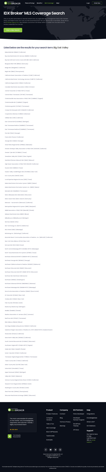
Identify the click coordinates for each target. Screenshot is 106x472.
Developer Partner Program (78, 419)
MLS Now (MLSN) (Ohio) (11, 222)
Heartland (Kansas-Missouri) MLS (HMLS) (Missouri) (19, 160)
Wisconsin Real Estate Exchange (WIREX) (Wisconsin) (20, 395)
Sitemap (62, 426)
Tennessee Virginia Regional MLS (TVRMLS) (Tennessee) (21, 357)
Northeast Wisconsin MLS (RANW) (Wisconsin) (18, 268)
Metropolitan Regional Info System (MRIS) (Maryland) (20, 206)
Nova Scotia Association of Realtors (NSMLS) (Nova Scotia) (22, 291)
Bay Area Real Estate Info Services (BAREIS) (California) (21, 56)
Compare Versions (49, 419)
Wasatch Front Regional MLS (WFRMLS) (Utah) (18, 384)
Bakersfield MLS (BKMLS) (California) (15, 52)
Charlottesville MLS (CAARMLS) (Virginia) (16, 102)
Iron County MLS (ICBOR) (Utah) (14, 175)
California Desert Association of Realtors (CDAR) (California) (22, 75)
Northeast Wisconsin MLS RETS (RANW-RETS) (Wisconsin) (21, 272)
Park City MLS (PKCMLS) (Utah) (14, 303)
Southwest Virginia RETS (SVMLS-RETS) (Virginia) (19, 345)
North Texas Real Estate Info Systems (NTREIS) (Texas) (20, 253)
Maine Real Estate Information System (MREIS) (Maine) (21, 183)
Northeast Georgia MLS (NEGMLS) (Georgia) (17, 260)
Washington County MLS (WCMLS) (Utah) (17, 388)
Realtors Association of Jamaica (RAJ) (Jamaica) (19, 314)
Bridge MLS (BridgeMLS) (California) (15, 67)
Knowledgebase (92, 418)
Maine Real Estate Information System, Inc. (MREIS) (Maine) (22, 187)
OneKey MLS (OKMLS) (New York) (14, 299)
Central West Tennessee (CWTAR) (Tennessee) (19, 94)
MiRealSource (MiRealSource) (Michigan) (17, 218)
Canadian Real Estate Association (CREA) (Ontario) (20, 87)
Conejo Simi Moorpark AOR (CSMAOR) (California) (19, 110)
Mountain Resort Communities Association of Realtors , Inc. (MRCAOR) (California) (29, 237)
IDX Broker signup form (12, 22)
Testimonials (50, 436)
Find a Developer (78, 414)
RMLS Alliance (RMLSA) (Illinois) (13, 322)
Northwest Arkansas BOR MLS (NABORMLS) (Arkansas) (20, 283)
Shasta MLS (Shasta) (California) (14, 334)
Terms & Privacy (65, 422)
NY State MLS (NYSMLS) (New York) (15, 295)
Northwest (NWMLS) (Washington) (15, 280)
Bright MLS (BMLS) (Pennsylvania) (14, 71)
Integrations (91, 414)
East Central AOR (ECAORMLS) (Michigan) (17, 121)
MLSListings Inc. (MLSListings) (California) (16, 233)
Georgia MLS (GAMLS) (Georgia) (14, 141)
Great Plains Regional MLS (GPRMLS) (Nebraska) (18, 145)
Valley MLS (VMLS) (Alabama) (13, 376)
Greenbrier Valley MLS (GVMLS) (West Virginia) (18, 156)
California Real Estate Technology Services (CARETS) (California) (23, 79)
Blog (61, 418)
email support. (91, 441)
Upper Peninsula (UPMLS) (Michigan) (15, 372)
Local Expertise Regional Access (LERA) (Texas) (18, 179)
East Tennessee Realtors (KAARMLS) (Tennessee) (19, 125)
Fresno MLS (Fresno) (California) (14, 137)
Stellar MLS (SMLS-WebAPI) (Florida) (15, 349)
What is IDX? (91, 422)
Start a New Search (12, 30)
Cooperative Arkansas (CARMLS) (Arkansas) (17, 114)
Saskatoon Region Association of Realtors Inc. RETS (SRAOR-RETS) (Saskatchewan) (29, 330)
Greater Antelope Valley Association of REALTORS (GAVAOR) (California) (25, 148)
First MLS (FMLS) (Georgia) (12, 133)
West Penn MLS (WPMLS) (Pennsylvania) (16, 391)
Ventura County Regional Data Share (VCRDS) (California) (22, 380)
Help (57, 3)
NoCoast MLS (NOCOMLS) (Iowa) (14, 245)
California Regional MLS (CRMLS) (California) (17, 83)
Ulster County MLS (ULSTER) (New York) (16, 364)
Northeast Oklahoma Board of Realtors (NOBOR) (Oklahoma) (22, 264)
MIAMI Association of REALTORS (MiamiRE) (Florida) (19, 210)
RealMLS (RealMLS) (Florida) (13, 310)
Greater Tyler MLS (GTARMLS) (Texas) (16, 152)
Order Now (97, 3)
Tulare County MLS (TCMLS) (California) (16, 361)
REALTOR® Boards (52, 432)
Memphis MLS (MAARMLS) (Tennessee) (16, 191)
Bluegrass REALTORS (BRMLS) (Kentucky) (16, 64)
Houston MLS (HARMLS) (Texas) (14, 168)
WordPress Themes (76, 425)
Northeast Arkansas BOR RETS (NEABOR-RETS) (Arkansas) (21, 256)
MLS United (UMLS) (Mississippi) (14, 229)
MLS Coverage (49, 3)
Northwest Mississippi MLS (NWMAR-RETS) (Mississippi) (20, 287)
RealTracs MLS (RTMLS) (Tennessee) (15, 318)
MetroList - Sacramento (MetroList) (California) (19, 202)
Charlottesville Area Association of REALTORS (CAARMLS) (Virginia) (24, 98)
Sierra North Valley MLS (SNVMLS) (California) (18, 337)
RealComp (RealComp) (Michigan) (15, 307)
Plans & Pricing (29, 3)
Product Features (52, 414)
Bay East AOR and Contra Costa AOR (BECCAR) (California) (22, 60)
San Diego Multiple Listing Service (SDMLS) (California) (20, 326)
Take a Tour (50, 424)
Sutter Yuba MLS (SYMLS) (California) (15, 353)
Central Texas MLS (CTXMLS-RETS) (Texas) (17, 91)
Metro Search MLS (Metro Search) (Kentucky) (18, 199)
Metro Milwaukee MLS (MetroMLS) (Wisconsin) (18, 195)
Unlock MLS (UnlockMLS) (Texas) (14, 368)
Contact (62, 414)
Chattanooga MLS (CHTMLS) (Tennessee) (17, 106)
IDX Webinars (91, 426)
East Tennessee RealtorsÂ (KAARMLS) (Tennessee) (19, 129)
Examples (49, 440)
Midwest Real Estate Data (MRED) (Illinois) (17, 214)
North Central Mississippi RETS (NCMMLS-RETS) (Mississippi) (22, 249)
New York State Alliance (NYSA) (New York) (17, 241)
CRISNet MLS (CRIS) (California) (14, 118)
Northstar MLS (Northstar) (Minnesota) (16, 276)
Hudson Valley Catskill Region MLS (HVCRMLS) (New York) (21, 172)
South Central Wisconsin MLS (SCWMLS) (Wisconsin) (20, 341)
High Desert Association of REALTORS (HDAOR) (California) (22, 164)
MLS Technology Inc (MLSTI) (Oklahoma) (17, 226)
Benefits (39, 3)
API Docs (76, 430)
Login (88, 3)
